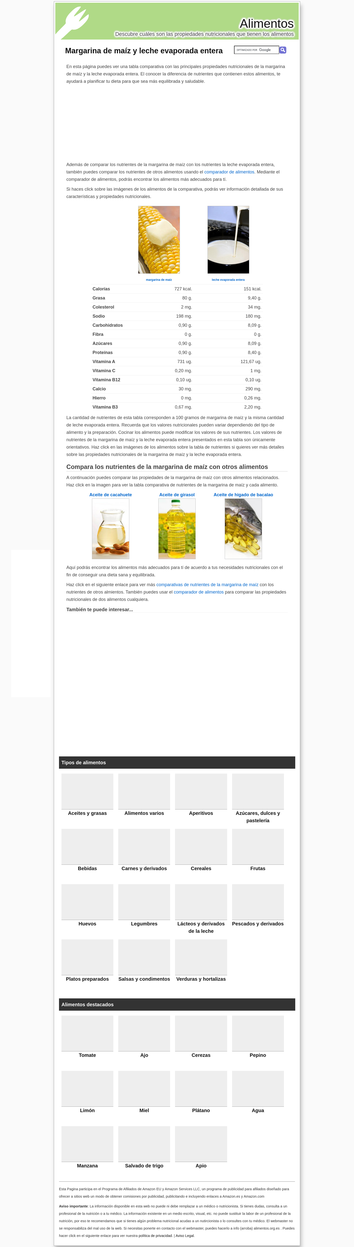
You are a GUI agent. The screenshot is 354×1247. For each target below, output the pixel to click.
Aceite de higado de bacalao (243, 494)
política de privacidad (155, 1236)
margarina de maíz (159, 280)
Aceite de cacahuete (110, 494)
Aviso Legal (185, 1236)
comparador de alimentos (229, 172)
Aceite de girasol (177, 494)
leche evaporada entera (228, 280)
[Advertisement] (177, 121)
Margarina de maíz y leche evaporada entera (144, 50)
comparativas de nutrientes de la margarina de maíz (207, 584)
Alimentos (267, 23)
